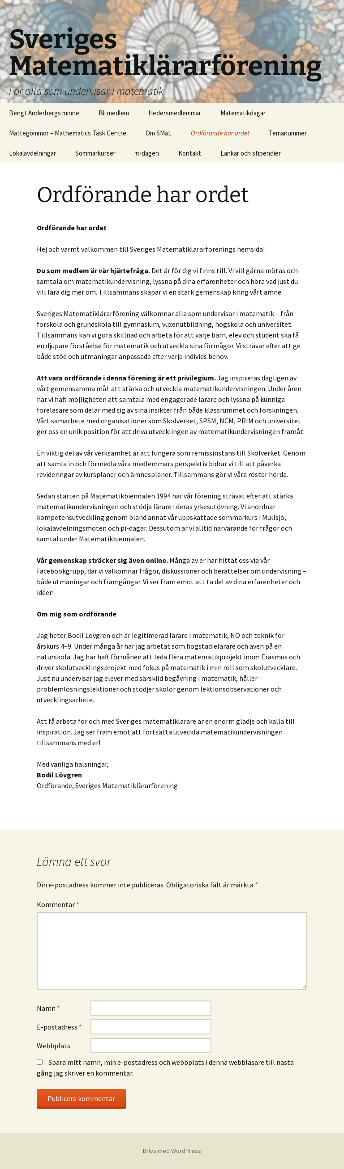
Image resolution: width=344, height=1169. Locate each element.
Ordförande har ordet (220, 133)
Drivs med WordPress (172, 1151)
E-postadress (59, 1026)
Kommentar (58, 904)
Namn (48, 1008)
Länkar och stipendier (250, 153)
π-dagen (147, 153)
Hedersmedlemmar (174, 113)
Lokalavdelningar (32, 153)
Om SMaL (159, 133)
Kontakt (189, 153)
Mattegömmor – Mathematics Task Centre (67, 133)
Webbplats (53, 1045)
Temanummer (288, 133)
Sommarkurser (95, 153)
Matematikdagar (243, 113)
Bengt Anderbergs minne (44, 113)
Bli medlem (114, 113)
